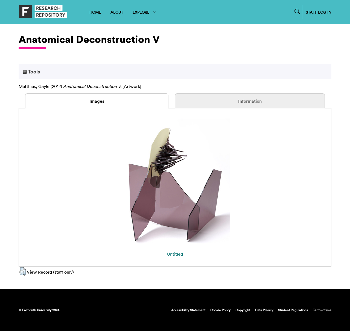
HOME (95, 12)
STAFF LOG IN (318, 12)
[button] (22, 271)
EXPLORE (145, 12)
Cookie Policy (220, 310)
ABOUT (116, 12)
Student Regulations (293, 310)
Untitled (175, 254)
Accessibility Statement (188, 310)
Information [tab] (250, 101)
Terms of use (322, 310)
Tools (31, 71)
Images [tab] (96, 101)
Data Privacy (264, 310)
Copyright (242, 310)
